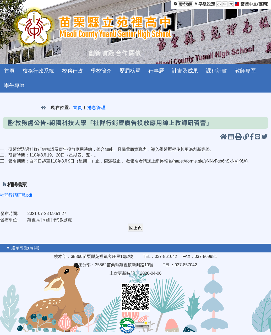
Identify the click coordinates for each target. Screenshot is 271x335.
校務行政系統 (38, 71)
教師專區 (245, 71)
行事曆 (156, 71)
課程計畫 (216, 71)
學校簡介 (101, 71)
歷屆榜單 (130, 71)
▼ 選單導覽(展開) (22, 248)
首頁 (9, 71)
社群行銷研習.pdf (16, 195)
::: (3, 248)
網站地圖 (185, 4)
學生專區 (14, 85)
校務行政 (72, 71)
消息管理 (96, 107)
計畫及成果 (185, 71)
